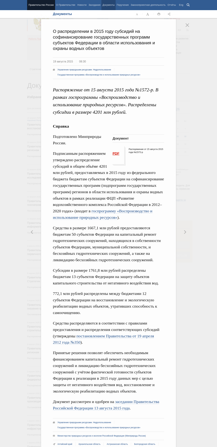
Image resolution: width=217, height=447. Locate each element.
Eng (181, 5)
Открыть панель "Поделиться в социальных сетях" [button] (170, 14)
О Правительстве (65, 5)
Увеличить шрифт (148, 14)
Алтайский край (64, 444)
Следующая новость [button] (32, 232)
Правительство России (41, 5)
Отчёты (171, 5)
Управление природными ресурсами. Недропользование (84, 70)
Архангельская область (89, 444)
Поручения (123, 5)
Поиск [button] (188, 5)
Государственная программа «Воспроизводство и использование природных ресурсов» (98, 75)
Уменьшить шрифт (137, 14)
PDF (116, 153)
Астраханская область (117, 444)
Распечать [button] (159, 14)
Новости (81, 5)
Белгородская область (144, 444)
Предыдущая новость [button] (185, 232)
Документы (108, 5)
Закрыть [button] (190, 27)
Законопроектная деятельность (148, 5)
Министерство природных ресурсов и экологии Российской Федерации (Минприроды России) (101, 436)
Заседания (94, 5)
